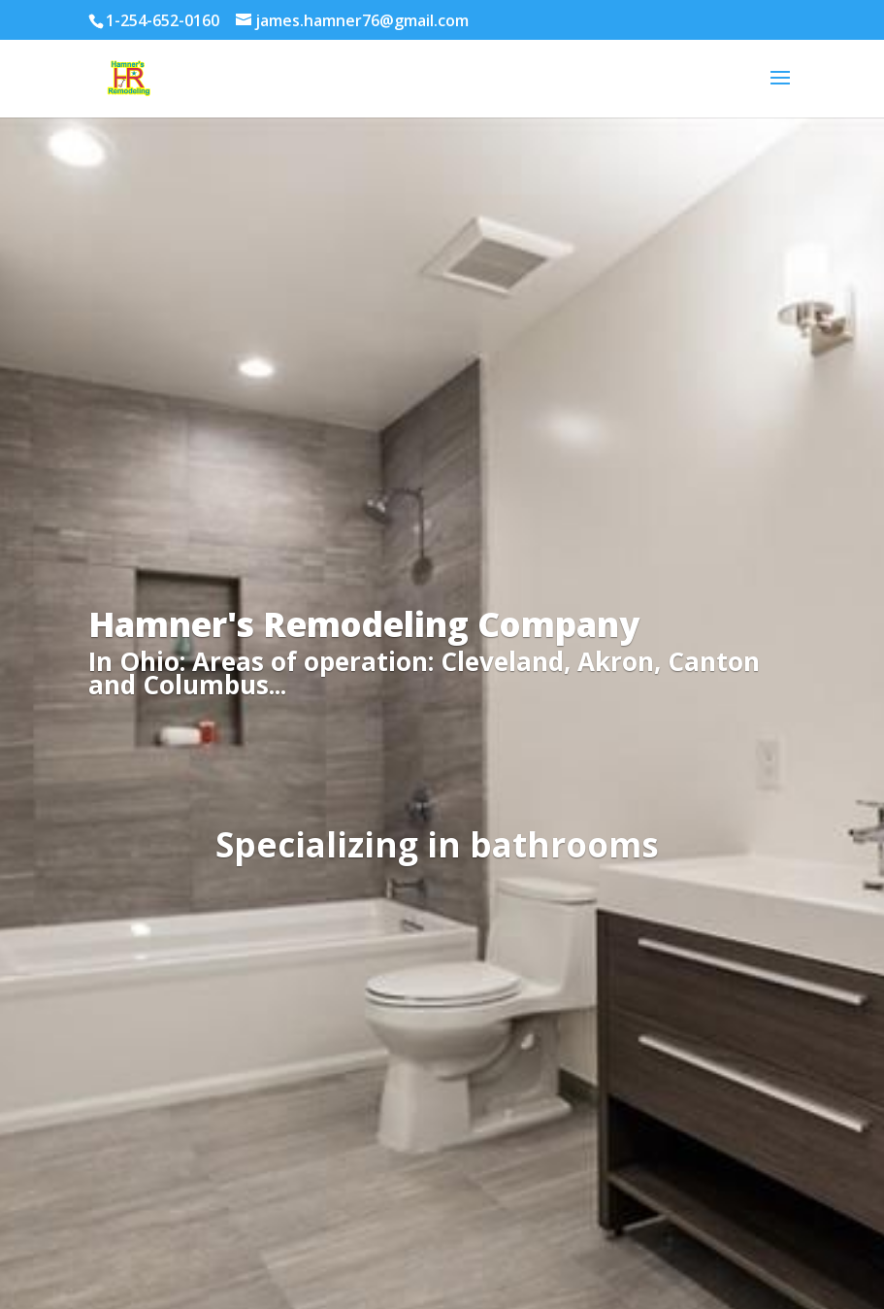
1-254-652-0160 (162, 20)
